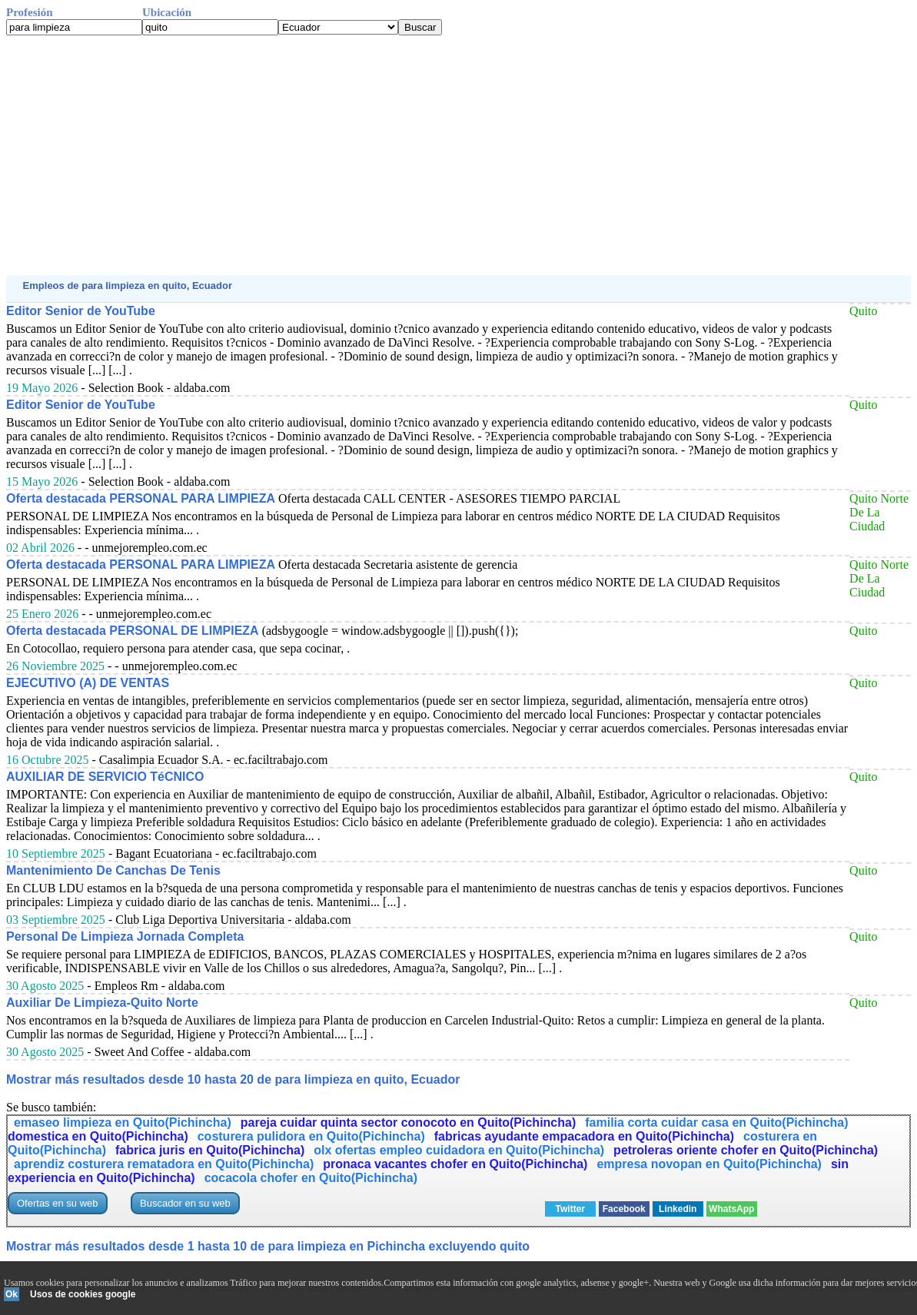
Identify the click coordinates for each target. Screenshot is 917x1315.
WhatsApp (731, 1209)
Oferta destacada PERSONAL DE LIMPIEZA (132, 630)
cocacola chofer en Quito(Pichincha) (310, 1177)
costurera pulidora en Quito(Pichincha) (311, 1136)
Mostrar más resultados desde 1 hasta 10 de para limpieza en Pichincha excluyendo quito (268, 1246)
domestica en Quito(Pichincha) (98, 1136)
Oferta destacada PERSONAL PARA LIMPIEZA (140, 498)
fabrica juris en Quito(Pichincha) (209, 1150)
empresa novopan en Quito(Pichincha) (709, 1164)
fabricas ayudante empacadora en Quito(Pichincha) (584, 1136)
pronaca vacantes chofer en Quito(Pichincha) (455, 1164)
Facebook (624, 1209)
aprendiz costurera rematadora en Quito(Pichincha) (164, 1164)
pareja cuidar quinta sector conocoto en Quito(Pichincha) (408, 1122)
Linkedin (677, 1209)
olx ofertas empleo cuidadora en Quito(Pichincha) (459, 1150)
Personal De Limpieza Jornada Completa (125, 936)
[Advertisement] (458, 155)
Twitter (570, 1209)
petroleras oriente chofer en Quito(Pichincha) (745, 1150)
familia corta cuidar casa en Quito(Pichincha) (716, 1122)
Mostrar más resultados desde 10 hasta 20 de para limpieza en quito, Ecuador (233, 1079)
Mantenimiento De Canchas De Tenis (113, 870)
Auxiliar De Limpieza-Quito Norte (102, 1002)
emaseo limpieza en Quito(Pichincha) (122, 1122)
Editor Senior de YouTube (80, 310)
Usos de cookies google (82, 1294)
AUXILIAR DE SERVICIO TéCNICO (105, 776)
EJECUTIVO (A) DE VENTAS (87, 682)
